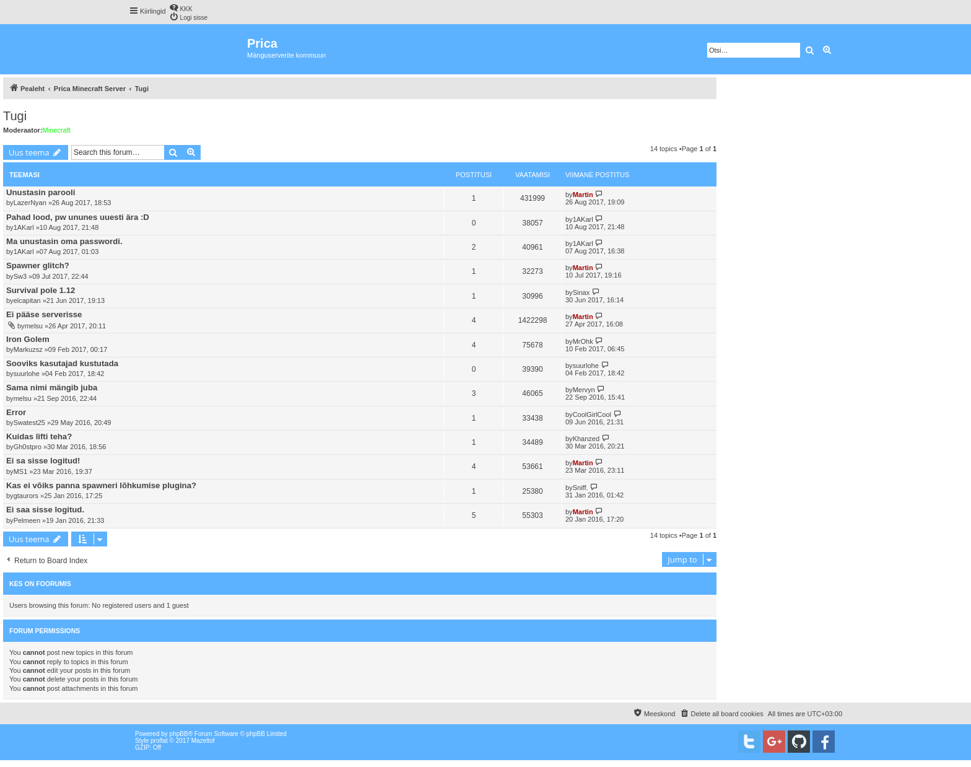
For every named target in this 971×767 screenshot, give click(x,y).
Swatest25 (29, 422)
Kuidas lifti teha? (39, 436)
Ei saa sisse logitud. (45, 509)
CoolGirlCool (592, 414)
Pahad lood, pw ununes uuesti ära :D (77, 217)
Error (16, 412)
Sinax (581, 292)
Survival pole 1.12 (40, 290)
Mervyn (584, 389)
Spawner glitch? (37, 265)
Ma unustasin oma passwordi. (64, 241)
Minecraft (57, 130)
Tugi (15, 116)
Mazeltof (203, 740)
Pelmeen (27, 520)
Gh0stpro (27, 446)
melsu (34, 326)
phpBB (179, 733)
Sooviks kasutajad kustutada (62, 363)
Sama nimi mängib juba (51, 387)
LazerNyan (30, 202)
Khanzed (586, 438)
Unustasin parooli (40, 192)
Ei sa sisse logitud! (43, 460)
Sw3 (20, 276)
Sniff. (580, 487)
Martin (583, 194)
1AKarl (24, 227)
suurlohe (27, 373)
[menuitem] (181, 7)
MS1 (21, 471)
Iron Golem (28, 339)
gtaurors (26, 495)
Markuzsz (28, 349)
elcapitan (27, 300)
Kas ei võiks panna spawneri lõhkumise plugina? (101, 485)
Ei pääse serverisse (44, 314)
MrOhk (583, 341)
